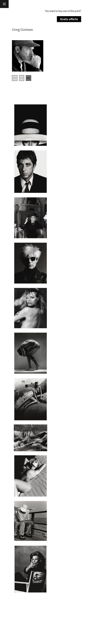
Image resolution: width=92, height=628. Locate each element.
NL (28, 77)
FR (21, 77)
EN (14, 77)
